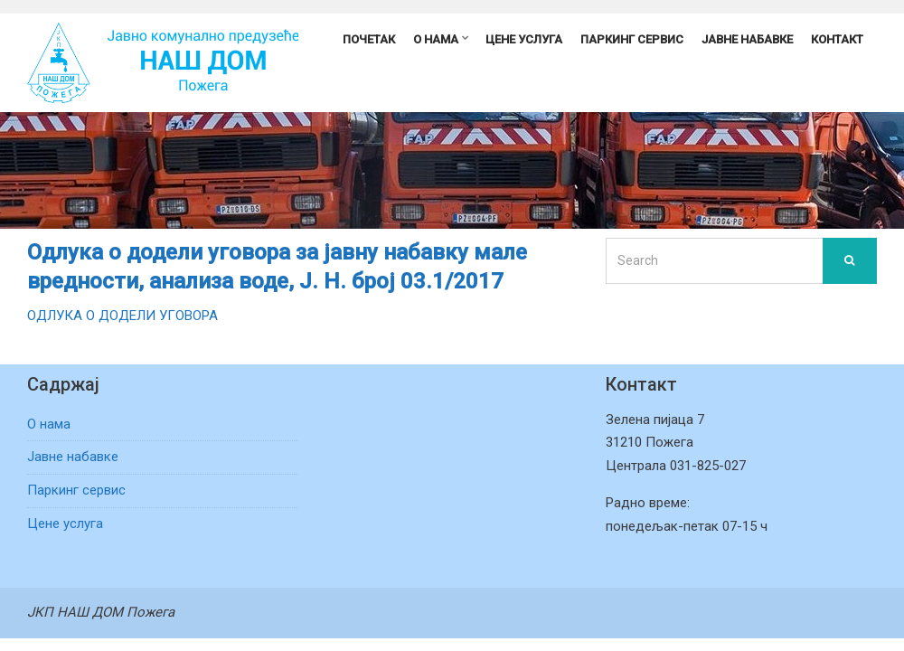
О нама (435, 39)
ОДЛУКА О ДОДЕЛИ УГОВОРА (122, 315)
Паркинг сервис (631, 39)
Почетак (369, 39)
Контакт (837, 39)
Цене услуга (523, 39)
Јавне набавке (747, 39)
